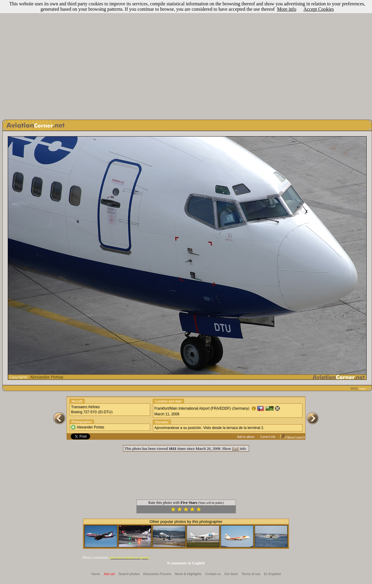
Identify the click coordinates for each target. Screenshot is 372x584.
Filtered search (292, 437)
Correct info (268, 437)
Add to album (246, 437)
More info (286, 9)
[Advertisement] (185, 58)
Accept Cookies (318, 9)
